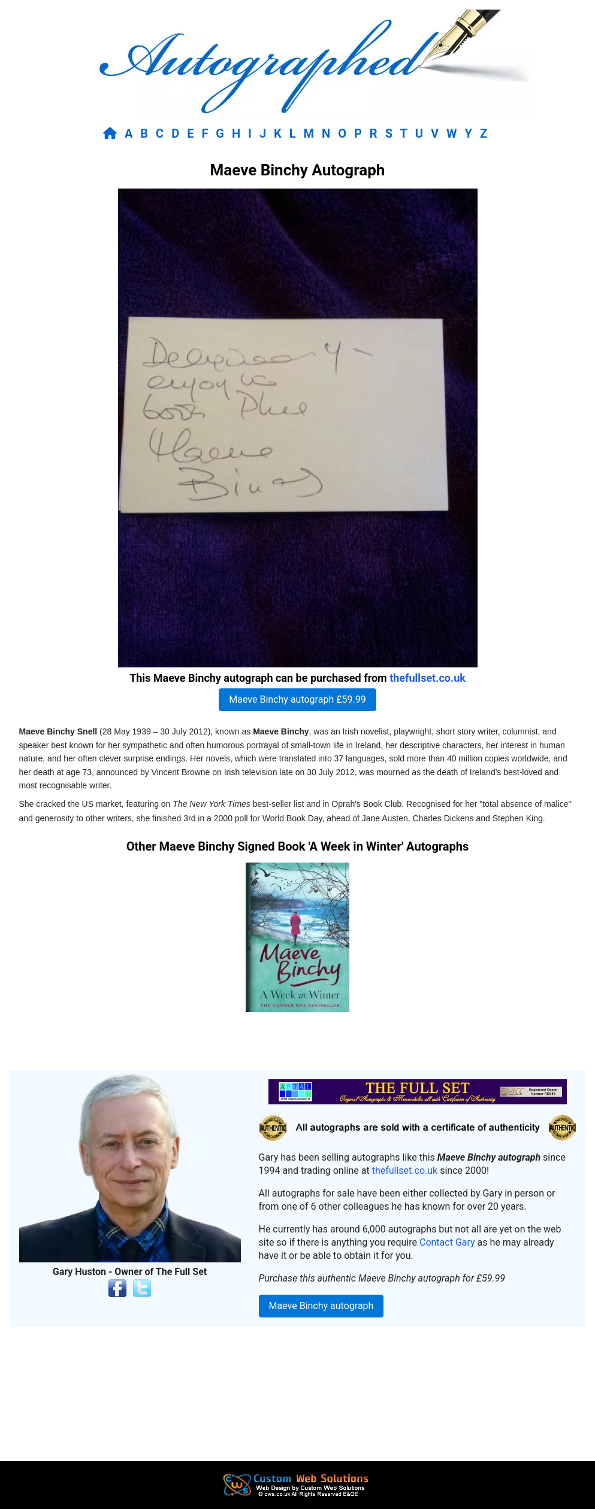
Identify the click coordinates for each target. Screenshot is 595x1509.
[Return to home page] (112, 133)
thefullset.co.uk (427, 678)
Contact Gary (447, 1242)
